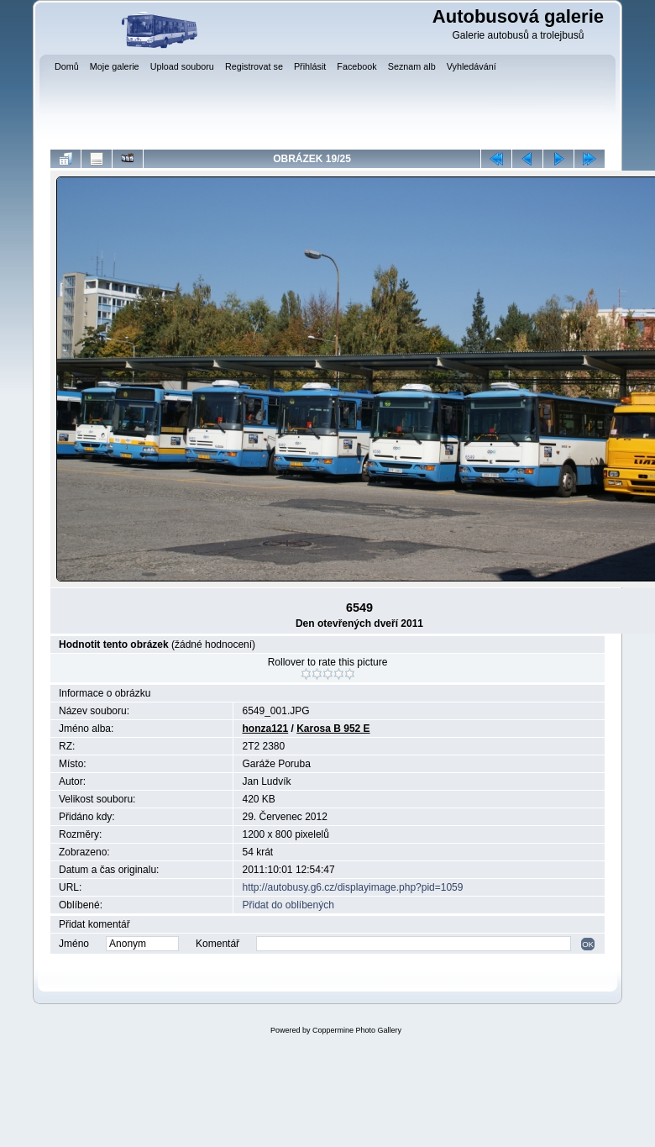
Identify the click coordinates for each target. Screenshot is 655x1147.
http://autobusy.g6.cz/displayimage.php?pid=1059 (352, 887)
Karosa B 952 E (332, 728)
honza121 (265, 728)
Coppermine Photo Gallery (356, 1030)
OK (588, 944)
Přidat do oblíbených (287, 905)
